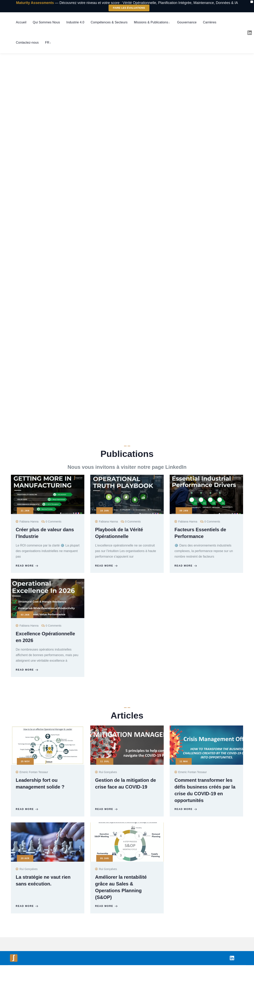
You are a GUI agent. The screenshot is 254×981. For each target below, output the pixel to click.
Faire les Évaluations (129, 7)
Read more (28, 568)
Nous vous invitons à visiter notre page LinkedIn (127, 467)
